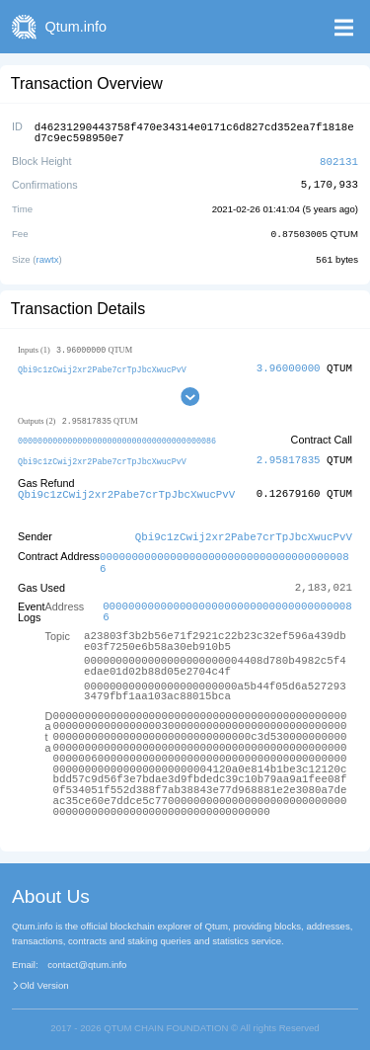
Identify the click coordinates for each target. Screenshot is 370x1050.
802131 (339, 158)
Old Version (44, 977)
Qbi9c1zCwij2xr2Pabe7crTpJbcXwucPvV (102, 365)
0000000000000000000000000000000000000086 (117, 437)
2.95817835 (289, 455)
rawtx (48, 255)
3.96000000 (289, 364)
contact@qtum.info (86, 956)
